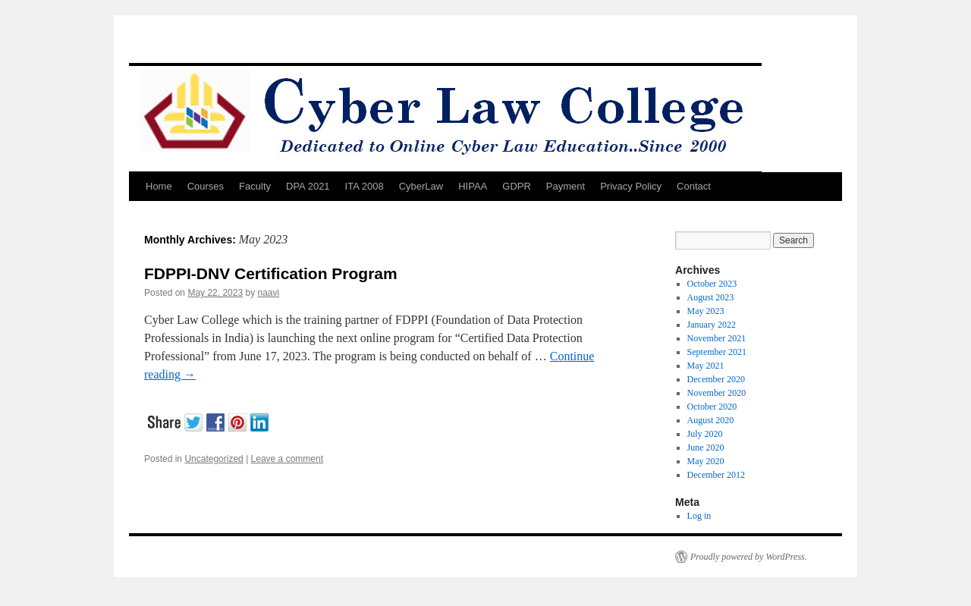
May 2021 (705, 365)
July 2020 (705, 434)
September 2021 (716, 352)
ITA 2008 (364, 186)
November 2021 (716, 338)
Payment (565, 186)
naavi (268, 292)
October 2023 (712, 283)
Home (159, 186)
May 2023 (705, 311)
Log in (699, 515)
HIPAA (472, 186)
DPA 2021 (308, 186)
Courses (205, 186)
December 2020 (716, 379)
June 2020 (705, 447)
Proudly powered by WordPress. (748, 556)
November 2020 (716, 393)
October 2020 (712, 406)
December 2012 (716, 474)
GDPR (516, 186)
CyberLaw (421, 186)
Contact (694, 186)
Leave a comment (287, 459)
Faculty (255, 186)
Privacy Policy (630, 186)
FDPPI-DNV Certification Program (271, 273)
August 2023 (710, 297)
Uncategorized (213, 459)
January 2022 (711, 324)
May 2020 (705, 461)
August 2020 (710, 420)
